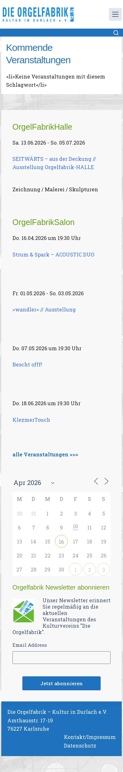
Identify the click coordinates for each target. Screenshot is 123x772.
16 (61, 541)
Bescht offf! (27, 364)
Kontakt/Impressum (90, 737)
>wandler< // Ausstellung (44, 309)
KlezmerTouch (31, 419)
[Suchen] (116, 32)
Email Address (29, 645)
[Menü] (115, 14)
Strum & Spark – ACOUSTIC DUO (53, 254)
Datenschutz (80, 745)
